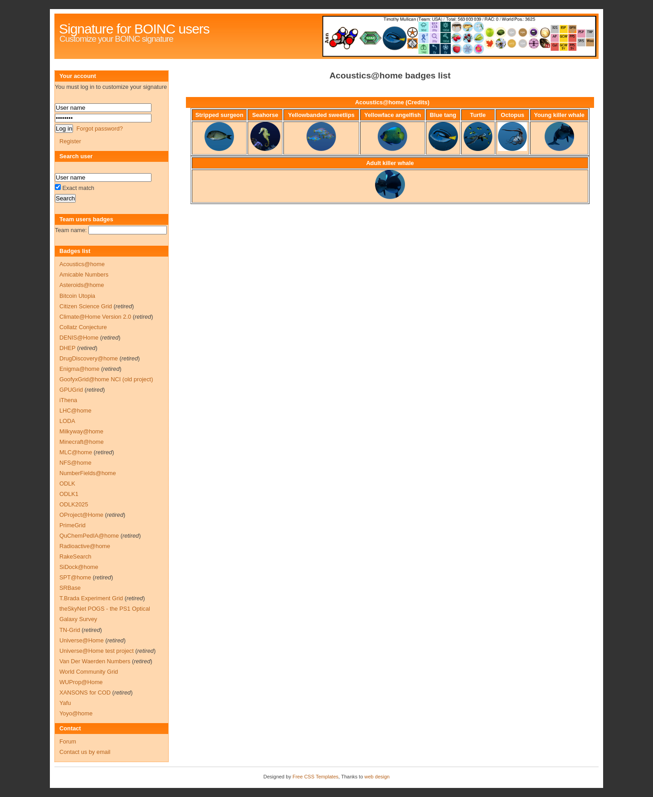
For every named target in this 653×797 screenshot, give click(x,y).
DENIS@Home (78, 337)
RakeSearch (75, 556)
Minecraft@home (81, 441)
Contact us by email (84, 751)
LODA (67, 421)
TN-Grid (69, 630)
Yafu (65, 703)
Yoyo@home (76, 713)
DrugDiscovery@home (88, 358)
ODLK (67, 483)
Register (70, 141)
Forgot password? (99, 128)
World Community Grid (88, 671)
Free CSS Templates (315, 776)
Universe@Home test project (96, 650)
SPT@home (75, 577)
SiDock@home (78, 567)
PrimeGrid (72, 525)
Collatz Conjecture (83, 327)
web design (377, 776)
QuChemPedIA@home (89, 535)
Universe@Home (81, 640)
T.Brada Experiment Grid (91, 598)
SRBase (70, 587)
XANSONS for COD (85, 692)
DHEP (67, 348)
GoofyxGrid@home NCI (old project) (106, 379)
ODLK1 (68, 494)
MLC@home (75, 452)
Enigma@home (79, 368)
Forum (67, 741)
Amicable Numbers (83, 274)
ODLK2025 (73, 504)
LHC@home (75, 410)
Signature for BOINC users (134, 28)
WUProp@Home (80, 682)
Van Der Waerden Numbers (94, 661)
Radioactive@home (84, 546)
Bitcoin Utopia (77, 295)
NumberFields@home (87, 473)
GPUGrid (71, 389)
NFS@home (75, 462)
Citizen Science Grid (85, 306)
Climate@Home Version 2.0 (95, 316)
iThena (68, 400)
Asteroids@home (81, 285)
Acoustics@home (82, 264)
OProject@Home (81, 514)
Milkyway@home (81, 431)
